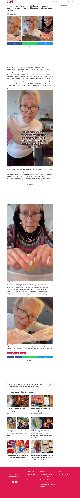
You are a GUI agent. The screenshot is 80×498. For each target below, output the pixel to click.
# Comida (10, 353)
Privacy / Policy (63, 474)
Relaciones (70, 2)
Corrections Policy (45, 477)
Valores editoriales (45, 479)
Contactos (30, 477)
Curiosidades (56, 2)
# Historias (23, 353)
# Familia (16, 353)
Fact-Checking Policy (46, 474)
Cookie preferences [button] (64, 477)
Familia (64, 2)
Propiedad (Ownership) (46, 482)
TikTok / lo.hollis (11, 88)
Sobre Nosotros (31, 474)
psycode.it (29, 479)
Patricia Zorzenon (15, 13)
